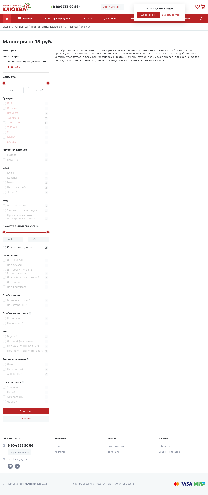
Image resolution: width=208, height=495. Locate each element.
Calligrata (13, 117)
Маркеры (14, 66)
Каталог (25, 18)
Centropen (13, 122)
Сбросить (26, 418)
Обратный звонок (112, 7)
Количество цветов (27, 247)
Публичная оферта (123, 483)
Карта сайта (113, 451)
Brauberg (13, 112)
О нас (58, 446)
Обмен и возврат (116, 446)
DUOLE (11, 141)
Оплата (87, 18)
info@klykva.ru (22, 459)
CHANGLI (12, 127)
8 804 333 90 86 (65, 7)
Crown (11, 132)
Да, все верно (148, 15)
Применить (26, 411)
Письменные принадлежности (25, 61)
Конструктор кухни (57, 18)
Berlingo (12, 108)
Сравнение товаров (169, 451)
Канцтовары (11, 56)
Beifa (10, 103)
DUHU (11, 137)
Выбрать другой (171, 15)
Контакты (60, 451)
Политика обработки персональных (91, 483)
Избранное (165, 446)
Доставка (110, 18)
